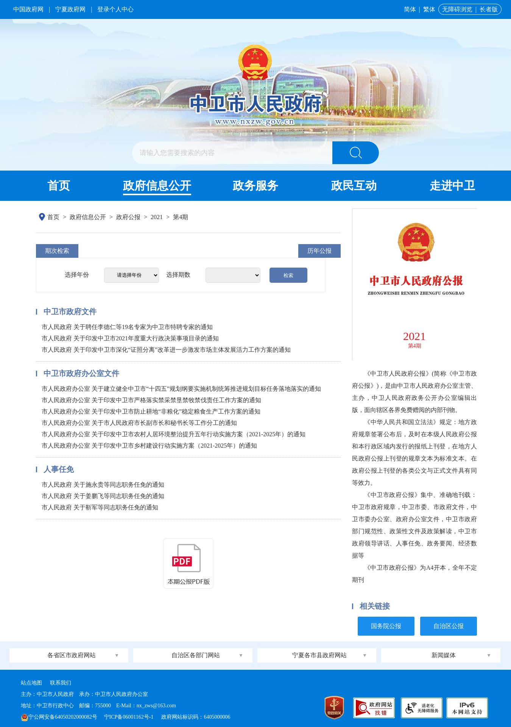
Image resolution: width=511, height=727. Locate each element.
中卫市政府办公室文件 (81, 373)
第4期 (180, 217)
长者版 (489, 9)
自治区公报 (448, 626)
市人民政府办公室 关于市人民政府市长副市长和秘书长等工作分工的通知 (139, 423)
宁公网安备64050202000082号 (59, 717)
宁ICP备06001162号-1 (129, 717)
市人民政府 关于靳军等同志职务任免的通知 (100, 507)
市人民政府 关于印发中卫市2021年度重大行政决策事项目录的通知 (130, 338)
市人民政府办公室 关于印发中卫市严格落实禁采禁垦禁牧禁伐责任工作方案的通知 (151, 400)
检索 (288, 275)
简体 (410, 9)
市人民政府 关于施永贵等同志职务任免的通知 (103, 484)
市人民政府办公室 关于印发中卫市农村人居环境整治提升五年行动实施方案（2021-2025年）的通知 (173, 434)
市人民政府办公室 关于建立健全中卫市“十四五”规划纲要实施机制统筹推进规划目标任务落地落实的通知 (181, 388)
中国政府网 (28, 9)
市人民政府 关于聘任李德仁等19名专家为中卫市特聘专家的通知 (127, 327)
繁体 (429, 9)
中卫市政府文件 (70, 311)
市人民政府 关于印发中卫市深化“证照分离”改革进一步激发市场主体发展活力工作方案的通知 (166, 349)
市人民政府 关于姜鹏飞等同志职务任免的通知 (103, 496)
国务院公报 (386, 626)
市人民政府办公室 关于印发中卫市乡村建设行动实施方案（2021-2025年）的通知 (149, 445)
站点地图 (31, 683)
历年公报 (319, 251)
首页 (58, 185)
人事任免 (59, 469)
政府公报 (128, 217)
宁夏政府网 (70, 9)
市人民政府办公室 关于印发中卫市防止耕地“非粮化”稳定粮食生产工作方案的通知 (151, 411)
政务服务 (255, 185)
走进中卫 (452, 185)
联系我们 (60, 683)
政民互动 (354, 185)
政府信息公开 (157, 185)
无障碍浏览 (457, 9)
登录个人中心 (115, 9)
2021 (157, 217)
